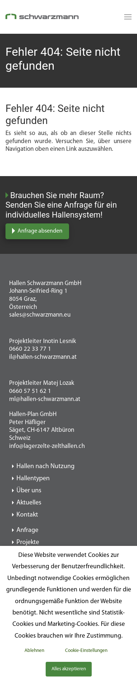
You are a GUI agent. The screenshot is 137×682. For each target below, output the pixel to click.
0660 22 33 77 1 (30, 349)
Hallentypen (33, 478)
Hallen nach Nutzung (45, 466)
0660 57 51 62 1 (30, 391)
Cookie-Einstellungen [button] (86, 650)
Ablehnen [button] (34, 650)
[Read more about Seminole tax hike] (126, 17)
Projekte (27, 542)
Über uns (28, 490)
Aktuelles (28, 502)
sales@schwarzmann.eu (40, 315)
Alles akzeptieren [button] (69, 669)
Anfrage (27, 530)
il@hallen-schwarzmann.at (43, 357)
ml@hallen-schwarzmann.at (44, 399)
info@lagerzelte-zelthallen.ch (47, 446)
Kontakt (27, 514)
